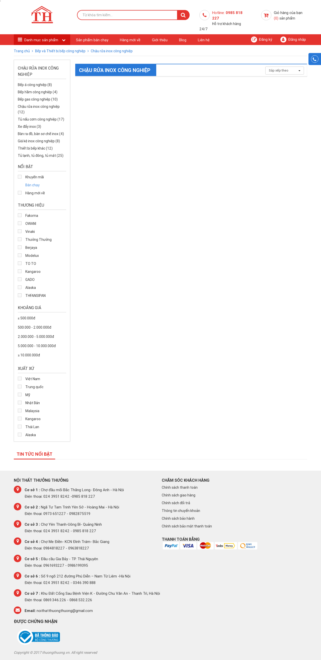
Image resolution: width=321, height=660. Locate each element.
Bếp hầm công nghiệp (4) (37, 92)
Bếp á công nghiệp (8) (35, 85)
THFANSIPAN (35, 295)
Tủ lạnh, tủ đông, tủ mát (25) (40, 155)
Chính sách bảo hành (178, 518)
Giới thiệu (160, 40)
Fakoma (31, 215)
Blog (182, 40)
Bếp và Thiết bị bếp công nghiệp (60, 51)
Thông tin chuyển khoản (181, 510)
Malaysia (32, 411)
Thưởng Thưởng (38, 239)
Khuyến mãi (34, 177)
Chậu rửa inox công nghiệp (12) (39, 109)
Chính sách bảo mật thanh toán (187, 526)
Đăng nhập (293, 40)
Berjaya (31, 247)
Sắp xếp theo (284, 70)
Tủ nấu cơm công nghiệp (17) (41, 119)
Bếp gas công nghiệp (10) (38, 99)
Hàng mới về (130, 40)
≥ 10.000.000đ (29, 355)
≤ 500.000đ (26, 318)
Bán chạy (32, 185)
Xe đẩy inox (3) (29, 126)
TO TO (30, 263)
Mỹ (27, 395)
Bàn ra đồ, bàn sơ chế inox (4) (41, 134)
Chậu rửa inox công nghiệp (112, 51)
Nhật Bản (32, 403)
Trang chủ (22, 51)
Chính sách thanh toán (180, 487)
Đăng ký (261, 40)
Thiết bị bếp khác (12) (35, 148)
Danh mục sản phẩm (41, 40)
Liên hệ (204, 40)
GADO (30, 279)
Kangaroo (33, 271)
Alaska (30, 287)
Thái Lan (32, 427)
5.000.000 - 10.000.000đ (37, 346)
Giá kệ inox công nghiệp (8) (39, 141)
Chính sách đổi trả (176, 503)
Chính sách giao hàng (178, 495)
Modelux (32, 255)
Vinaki (30, 231)
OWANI (30, 223)
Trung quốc (34, 387)
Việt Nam (32, 379)
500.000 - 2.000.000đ (34, 327)
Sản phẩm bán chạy (92, 40)
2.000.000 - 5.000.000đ (36, 336)
